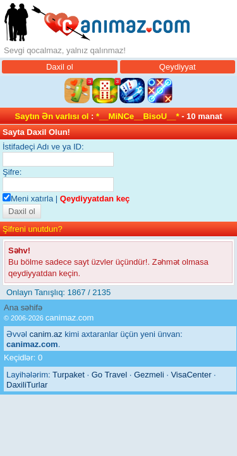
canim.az (46, 334)
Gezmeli (149, 374)
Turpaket (68, 374)
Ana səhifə (23, 307)
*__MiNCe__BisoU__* (137, 116)
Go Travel (109, 374)
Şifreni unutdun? (33, 229)
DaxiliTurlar (26, 385)
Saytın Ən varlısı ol (52, 116)
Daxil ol (59, 67)
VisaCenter (191, 374)
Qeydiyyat (177, 67)
